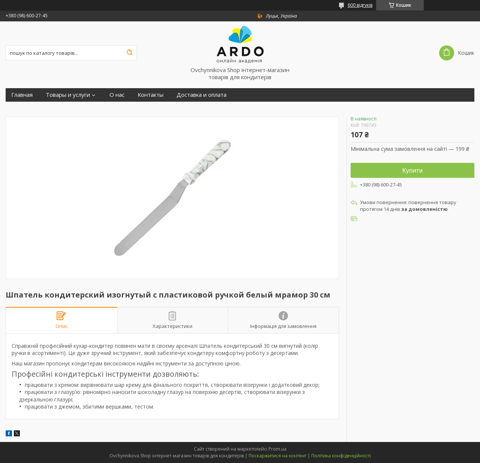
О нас (117, 95)
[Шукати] (129, 52)
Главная (22, 95)
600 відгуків (360, 5)
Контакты (151, 95)
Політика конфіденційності (341, 455)
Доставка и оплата (201, 95)
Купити (412, 170)
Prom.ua (277, 449)
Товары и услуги (68, 95)
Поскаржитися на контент (277, 455)
